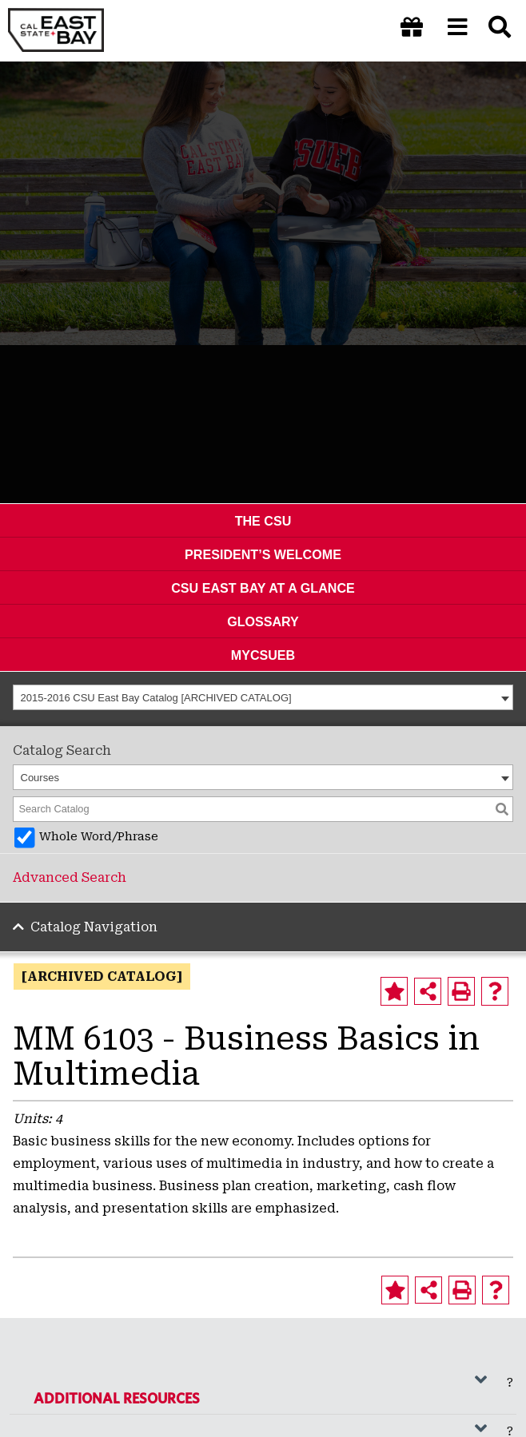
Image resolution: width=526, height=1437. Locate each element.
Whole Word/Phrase (98, 837)
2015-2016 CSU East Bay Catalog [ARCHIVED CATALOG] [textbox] (156, 698)
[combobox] (263, 697)
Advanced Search (69, 877)
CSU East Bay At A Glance (263, 588)
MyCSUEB (263, 655)
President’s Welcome (263, 554)
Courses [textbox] (40, 778)
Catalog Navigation (93, 927)
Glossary (263, 621)
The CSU (263, 521)
